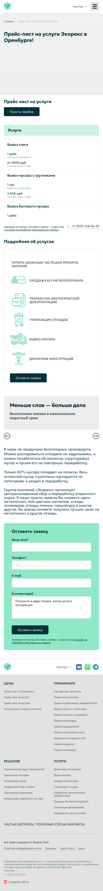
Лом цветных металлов (67, 691)
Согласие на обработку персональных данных (31, 229)
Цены (81, 848)
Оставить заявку (28, 378)
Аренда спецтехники (66, 781)
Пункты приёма (22, 112)
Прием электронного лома (69, 732)
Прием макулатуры (65, 720)
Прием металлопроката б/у (70, 738)
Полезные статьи (51, 824)
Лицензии (50, 848)
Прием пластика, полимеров (70, 714)
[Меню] (94, 6)
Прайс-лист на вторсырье (19, 691)
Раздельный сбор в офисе (19, 786)
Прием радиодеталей (66, 726)
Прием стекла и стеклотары (70, 709)
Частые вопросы (19, 824)
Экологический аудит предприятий (24, 769)
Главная (8, 21)
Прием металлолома (66, 697)
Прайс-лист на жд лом (17, 703)
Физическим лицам (15, 781)
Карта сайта (67, 848)
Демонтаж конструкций (67, 769)
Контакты (76, 824)
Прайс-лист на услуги (16, 697)
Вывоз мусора (62, 775)
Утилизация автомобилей (69, 807)
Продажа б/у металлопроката (71, 801)
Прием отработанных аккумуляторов (75, 703)
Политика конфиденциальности (22, 848)
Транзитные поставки (16, 775)
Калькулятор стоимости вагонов (22, 709)
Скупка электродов (65, 750)
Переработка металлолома (70, 813)
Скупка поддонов (64, 744)
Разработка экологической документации (69, 794)
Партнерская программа (18, 792)
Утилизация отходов (66, 786)
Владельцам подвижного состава (23, 798)
